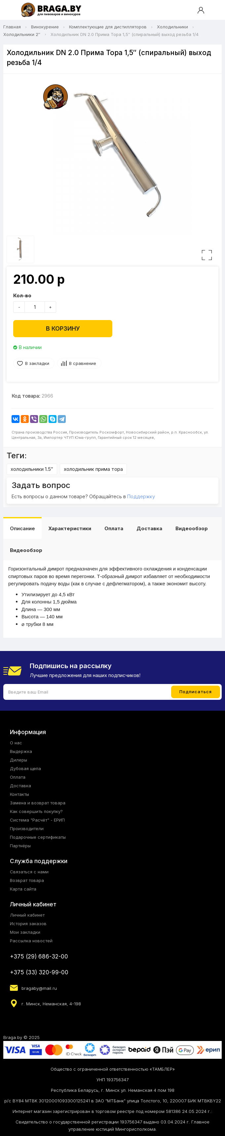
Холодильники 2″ (21, 34)
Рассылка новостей (31, 940)
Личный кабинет (27, 915)
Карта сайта (23, 889)
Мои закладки (25, 932)
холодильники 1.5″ (32, 469)
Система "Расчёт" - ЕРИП (37, 820)
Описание (22, 528)
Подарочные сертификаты (38, 837)
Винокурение (45, 26)
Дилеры (18, 760)
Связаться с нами (29, 871)
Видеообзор (191, 528)
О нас (16, 742)
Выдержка (21, 751)
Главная (12, 26)
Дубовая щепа (25, 768)
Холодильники (172, 26)
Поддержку (141, 496)
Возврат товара (27, 880)
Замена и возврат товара (37, 802)
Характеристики (69, 528)
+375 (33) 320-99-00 (39, 972)
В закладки (37, 363)
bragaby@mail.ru (39, 988)
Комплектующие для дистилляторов (108, 26)
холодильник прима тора (93, 469)
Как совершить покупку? (36, 811)
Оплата (113, 528)
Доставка (149, 528)
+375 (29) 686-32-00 (39, 956)
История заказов (28, 923)
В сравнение (82, 363)
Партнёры (20, 845)
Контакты (19, 794)
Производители (27, 828)
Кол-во (22, 295)
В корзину (63, 328)
